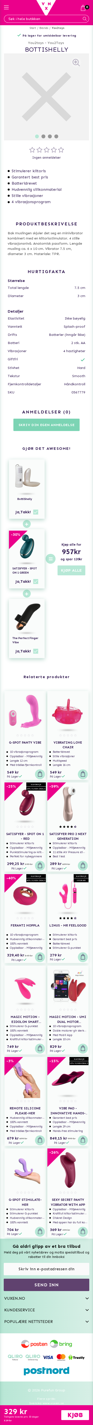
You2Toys (56, 43)
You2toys (58, 28)
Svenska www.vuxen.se (46, 1403)
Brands (43, 28)
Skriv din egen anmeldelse (47, 425)
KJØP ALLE (71, 570)
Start (33, 28)
